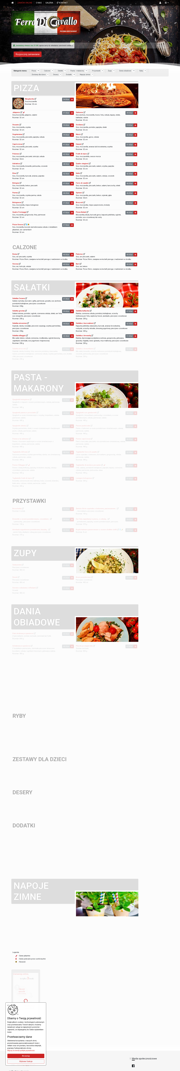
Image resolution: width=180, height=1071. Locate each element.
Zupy (111, 71)
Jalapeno (16, 113)
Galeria (49, 3)
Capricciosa (17, 145)
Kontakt (62, 3)
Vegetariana (17, 135)
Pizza (35, 71)
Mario (77, 135)
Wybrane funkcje (25, 1061)
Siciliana (78, 125)
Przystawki (97, 71)
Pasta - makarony (78, 71)
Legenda (16, 964)
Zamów (24, 3)
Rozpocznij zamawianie (28, 54)
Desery (57, 75)
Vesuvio (16, 125)
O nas (39, 3)
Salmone (78, 113)
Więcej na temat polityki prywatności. (21, 1051)
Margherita (29, 99)
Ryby (142, 71)
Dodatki (70, 75)
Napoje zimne (86, 75)
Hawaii (77, 145)
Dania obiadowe (127, 71)
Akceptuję (26, 1056)
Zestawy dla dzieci (40, 75)
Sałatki (62, 71)
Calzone (48, 71)
